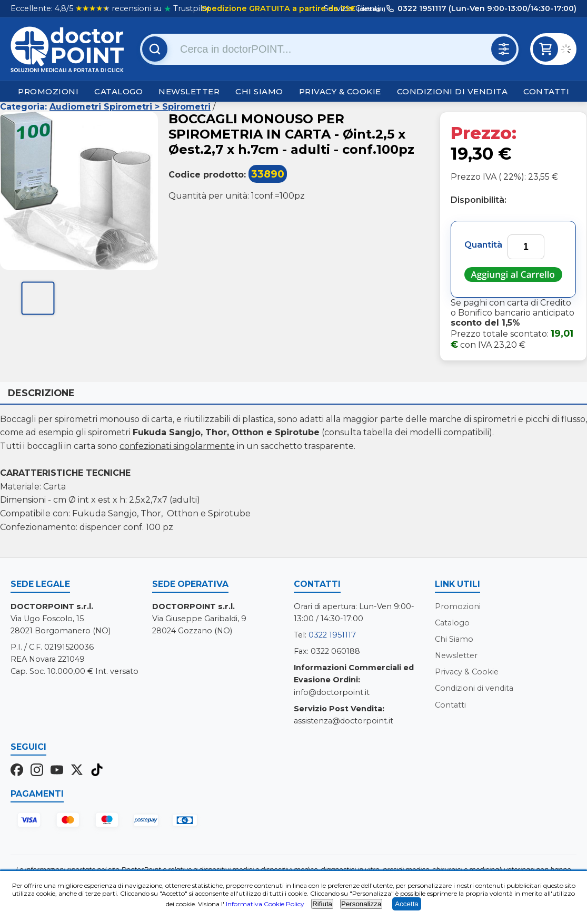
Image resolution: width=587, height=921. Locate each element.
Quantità (483, 245)
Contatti (546, 91)
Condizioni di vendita (452, 91)
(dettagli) (370, 9)
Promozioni (48, 91)
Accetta (406, 904)
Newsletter (189, 91)
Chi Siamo (259, 91)
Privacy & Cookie (340, 91)
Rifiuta (322, 904)
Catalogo (118, 91)
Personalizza (361, 904)
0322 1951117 (332, 635)
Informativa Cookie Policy (265, 904)
